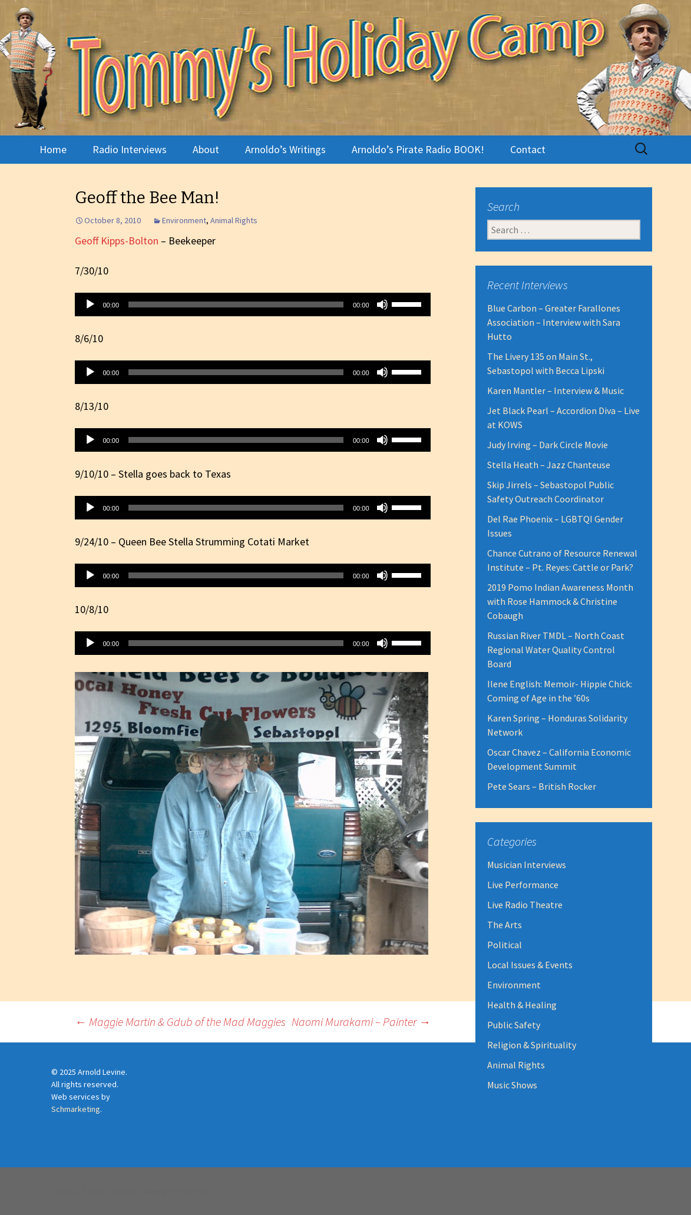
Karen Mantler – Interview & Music (555, 390)
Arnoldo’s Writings (285, 149)
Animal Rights (233, 220)
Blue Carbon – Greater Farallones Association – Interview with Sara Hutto (553, 322)
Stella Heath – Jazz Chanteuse (548, 465)
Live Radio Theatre (525, 905)
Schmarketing (75, 1109)
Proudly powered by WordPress (44, 1193)
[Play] (90, 304)
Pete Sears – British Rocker (541, 786)
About (206, 149)
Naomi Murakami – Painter (361, 1021)
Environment (184, 220)
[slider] (235, 304)
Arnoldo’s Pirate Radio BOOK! (418, 149)
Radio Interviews (129, 149)
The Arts (504, 925)
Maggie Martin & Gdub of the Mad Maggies (180, 1021)
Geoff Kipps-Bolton (116, 240)
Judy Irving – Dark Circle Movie (547, 445)
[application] (253, 304)
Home (53, 149)
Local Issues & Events (530, 965)
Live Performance (522, 884)
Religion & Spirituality (531, 1045)
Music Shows (512, 1085)
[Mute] (382, 304)
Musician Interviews (526, 864)
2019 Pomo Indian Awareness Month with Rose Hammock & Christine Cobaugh (560, 601)
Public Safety (513, 1025)
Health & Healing (522, 1005)
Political (504, 945)
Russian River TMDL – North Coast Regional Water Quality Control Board (555, 650)
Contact (527, 149)
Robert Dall (213, 1193)
